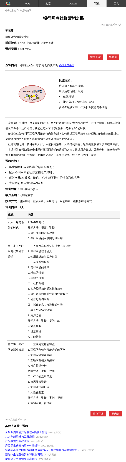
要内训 (113, 57)
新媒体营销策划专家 (17, 36)
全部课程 (10, 10)
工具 (116, 3)
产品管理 (25, 10)
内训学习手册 (66, 65)
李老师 (9, 30)
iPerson (73, 3)
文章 (48, 3)
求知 (27, 3)
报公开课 (95, 57)
